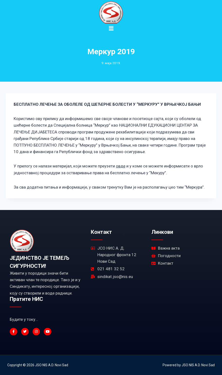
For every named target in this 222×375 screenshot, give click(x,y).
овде (120, 166)
